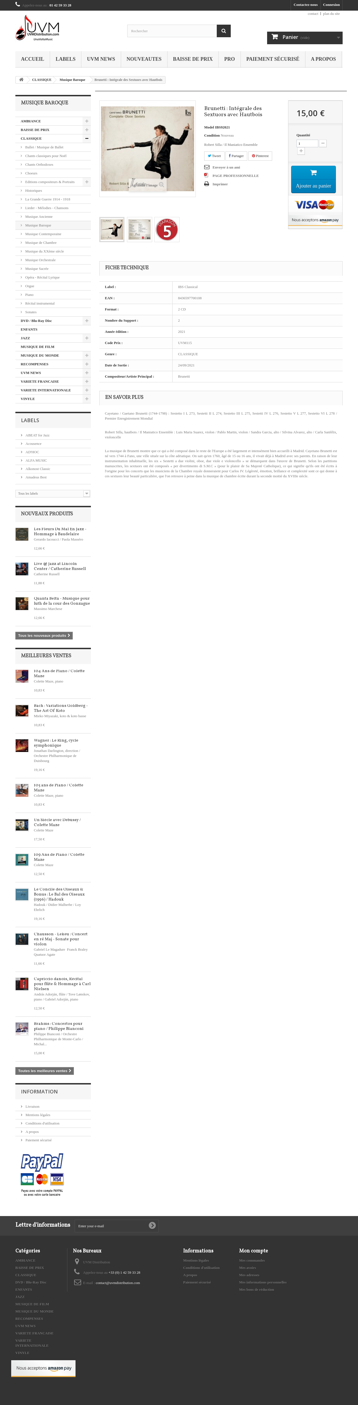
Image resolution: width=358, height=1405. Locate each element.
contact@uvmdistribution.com (118, 1283)
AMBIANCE (31, 121)
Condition (212, 135)
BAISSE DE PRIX (193, 59)
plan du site (331, 13)
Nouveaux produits (47, 514)
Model (209, 127)
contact (313, 13)
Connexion (331, 5)
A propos (323, 59)
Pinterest (260, 156)
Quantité (303, 135)
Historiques (33, 190)
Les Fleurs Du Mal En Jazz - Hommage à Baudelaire (60, 531)
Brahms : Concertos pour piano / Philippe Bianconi (59, 1026)
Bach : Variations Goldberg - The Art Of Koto (61, 708)
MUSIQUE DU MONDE (40, 355)
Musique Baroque (72, 80)
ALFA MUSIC (36, 460)
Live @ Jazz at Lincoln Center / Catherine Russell (60, 566)
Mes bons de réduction (256, 1289)
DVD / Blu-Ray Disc (36, 321)
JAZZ (25, 338)
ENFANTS (29, 329)
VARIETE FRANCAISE (40, 381)
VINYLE (28, 399)
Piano (29, 295)
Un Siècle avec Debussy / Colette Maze (57, 822)
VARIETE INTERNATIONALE (46, 390)
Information (39, 1091)
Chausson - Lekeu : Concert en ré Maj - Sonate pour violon (61, 939)
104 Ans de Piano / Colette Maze (59, 673)
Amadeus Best (36, 477)
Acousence (33, 443)
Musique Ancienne (38, 216)
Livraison (32, 1106)
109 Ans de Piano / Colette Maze (59, 857)
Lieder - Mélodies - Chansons (46, 208)
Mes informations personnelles (263, 1282)
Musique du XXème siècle (44, 251)
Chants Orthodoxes (38, 164)
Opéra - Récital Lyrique (42, 277)
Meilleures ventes (46, 656)
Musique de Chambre (40, 242)
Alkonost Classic (37, 469)
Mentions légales (37, 1115)
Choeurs (30, 173)
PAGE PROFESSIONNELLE (236, 176)
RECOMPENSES (34, 364)
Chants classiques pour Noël (45, 156)
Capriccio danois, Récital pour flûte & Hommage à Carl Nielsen (62, 984)
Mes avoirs (247, 1268)
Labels (66, 59)
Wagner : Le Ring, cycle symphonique (56, 743)
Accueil (32, 59)
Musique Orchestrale (40, 260)
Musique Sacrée (36, 268)
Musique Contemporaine (42, 234)
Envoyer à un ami (226, 167)
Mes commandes (252, 1260)
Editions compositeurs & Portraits (49, 182)
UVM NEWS (101, 59)
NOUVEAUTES (144, 59)
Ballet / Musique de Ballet (43, 147)
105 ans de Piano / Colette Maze (58, 787)
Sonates (30, 312)
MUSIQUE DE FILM (38, 347)
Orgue (29, 286)
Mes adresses (249, 1275)
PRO (229, 59)
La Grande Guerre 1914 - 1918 (47, 199)
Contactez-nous (306, 5)
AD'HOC (32, 452)
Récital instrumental (39, 303)
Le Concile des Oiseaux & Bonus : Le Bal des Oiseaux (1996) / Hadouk (59, 895)
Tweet (214, 156)
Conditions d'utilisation (42, 1123)
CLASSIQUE (41, 80)
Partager (236, 156)
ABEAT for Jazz (37, 435)
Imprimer (220, 184)
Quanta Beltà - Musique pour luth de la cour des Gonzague (62, 601)
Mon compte (253, 1251)
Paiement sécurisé (273, 59)
